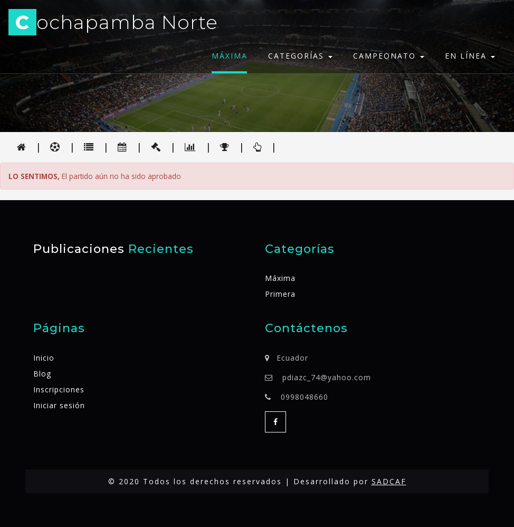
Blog (42, 374)
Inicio (43, 358)
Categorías (300, 56)
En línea (470, 56)
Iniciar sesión (59, 405)
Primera (280, 294)
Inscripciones (58, 389)
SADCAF (389, 481)
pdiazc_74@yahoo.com (326, 377)
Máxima (230, 56)
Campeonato (388, 56)
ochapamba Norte (113, 24)
